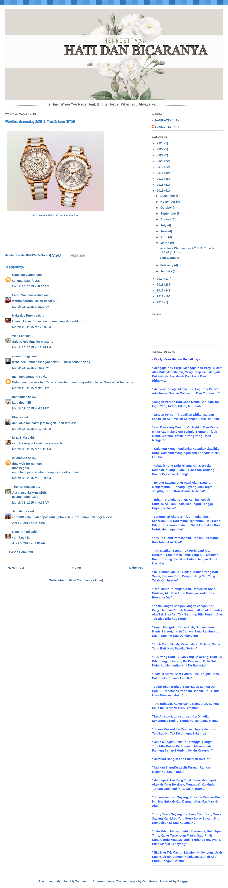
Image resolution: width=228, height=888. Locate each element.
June (164, 231)
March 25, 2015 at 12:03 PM (31, 327)
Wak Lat (18, 335)
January (166, 271)
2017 (160, 178)
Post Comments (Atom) (86, 580)
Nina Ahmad (21, 531)
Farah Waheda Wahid (27, 295)
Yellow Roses (169, 257)
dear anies (19, 397)
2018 (160, 172)
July (163, 225)
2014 (160, 278)
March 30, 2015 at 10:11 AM (31, 449)
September (168, 213)
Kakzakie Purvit (23, 315)
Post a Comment (21, 552)
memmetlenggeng (25, 376)
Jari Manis (19, 511)
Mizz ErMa (19, 437)
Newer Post (16, 567)
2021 (160, 155)
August (166, 219)
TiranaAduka (21, 486)
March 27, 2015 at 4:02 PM (30, 408)
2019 (160, 167)
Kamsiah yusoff (23, 274)
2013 (160, 284)
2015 (160, 190)
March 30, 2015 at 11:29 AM (31, 478)
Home (76, 567)
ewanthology (21, 356)
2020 (160, 161)
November (168, 201)
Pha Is (16, 417)
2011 (160, 296)
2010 (160, 302)
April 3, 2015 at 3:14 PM (29, 523)
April (164, 237)
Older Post (136, 567)
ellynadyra (19, 458)
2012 (160, 290)
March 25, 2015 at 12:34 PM (31, 347)
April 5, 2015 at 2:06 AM (29, 543)
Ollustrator (150, 881)
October (166, 207)
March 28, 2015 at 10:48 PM (31, 428)
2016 (160, 184)
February (167, 265)
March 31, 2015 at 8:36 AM (30, 502)
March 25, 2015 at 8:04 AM (30, 286)
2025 (160, 143)
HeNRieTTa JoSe (167, 120)
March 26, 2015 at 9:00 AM (30, 388)
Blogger (183, 881)
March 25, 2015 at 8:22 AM (30, 306)
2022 (160, 149)
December (168, 195)
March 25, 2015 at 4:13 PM (30, 367)
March (165, 243)
